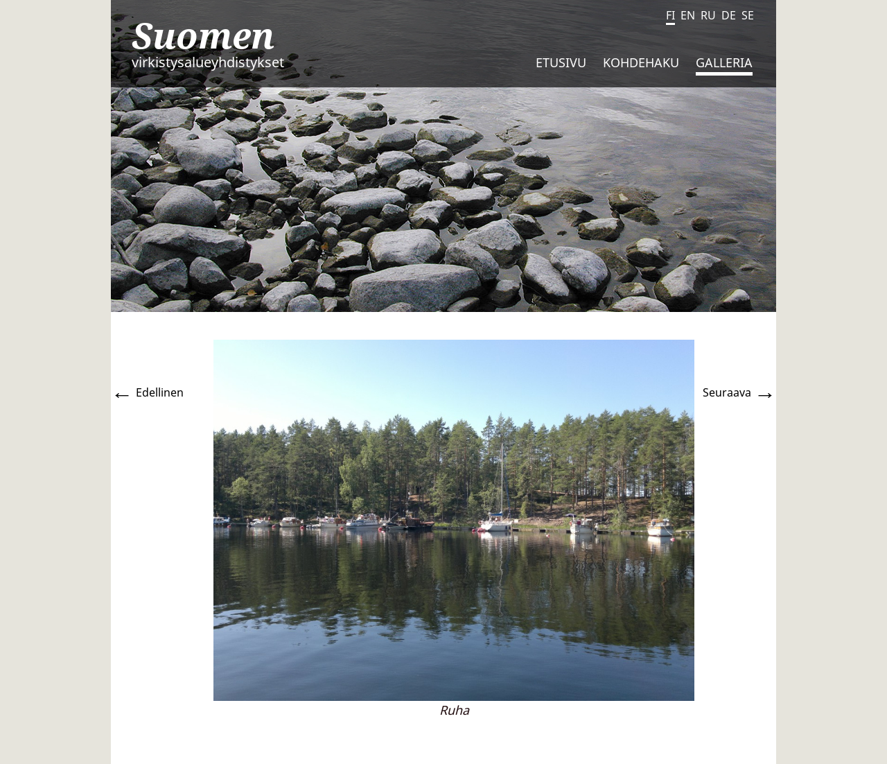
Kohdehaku (641, 62)
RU (708, 15)
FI (670, 15)
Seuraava (739, 392)
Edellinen (147, 392)
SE (747, 15)
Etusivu (561, 62)
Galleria (724, 62)
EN (687, 15)
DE (728, 15)
